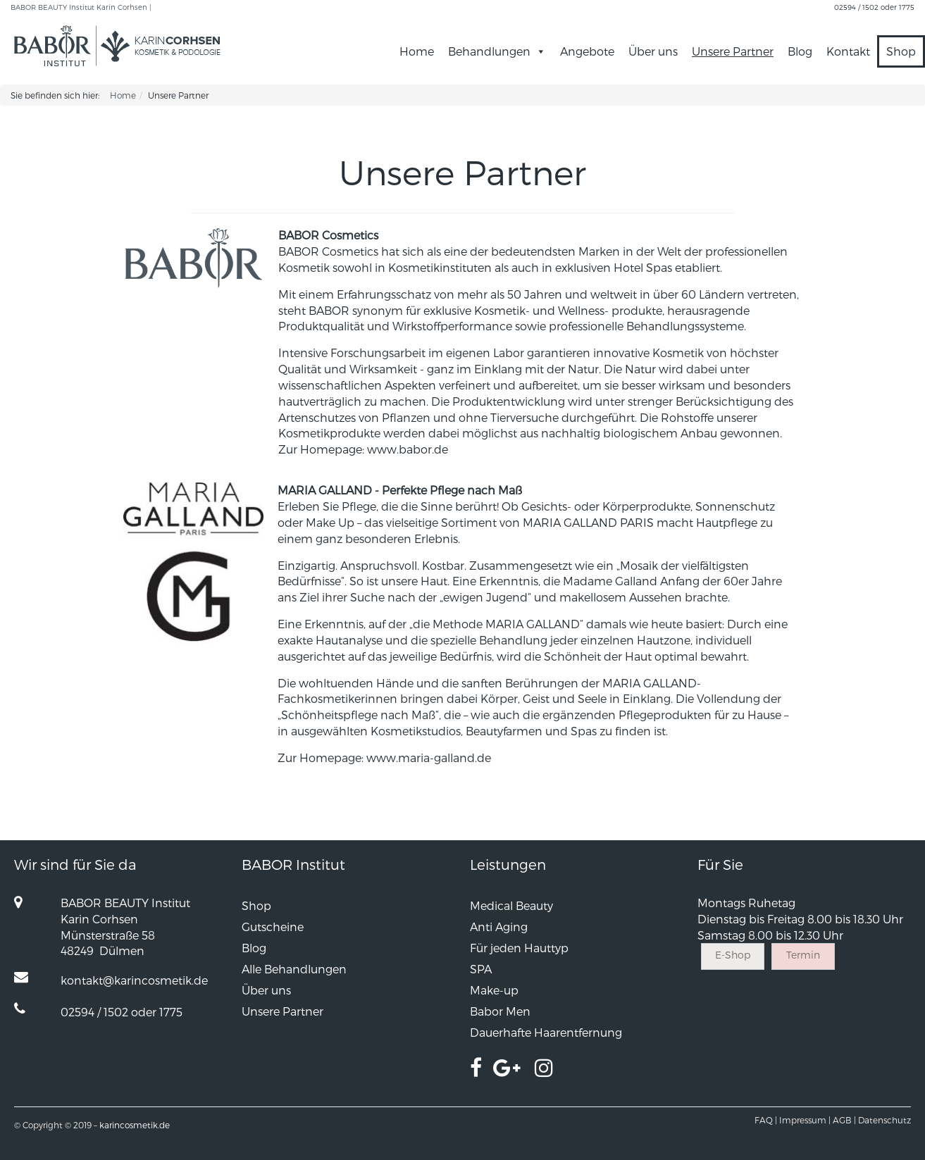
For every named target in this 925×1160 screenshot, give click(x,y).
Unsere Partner (733, 51)
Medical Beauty (511, 905)
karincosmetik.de (134, 1125)
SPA (481, 968)
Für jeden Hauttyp (519, 947)
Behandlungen (497, 51)
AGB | (844, 1120)
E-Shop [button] (732, 955)
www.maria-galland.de (428, 757)
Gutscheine (273, 926)
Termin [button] (803, 955)
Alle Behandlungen (294, 968)
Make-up (494, 990)
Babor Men (500, 1011)
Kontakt (848, 51)
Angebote (587, 51)
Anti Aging (499, 926)
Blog (800, 51)
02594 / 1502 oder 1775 (874, 7)
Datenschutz (884, 1120)
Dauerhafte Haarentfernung (546, 1032)
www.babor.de (407, 449)
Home (416, 51)
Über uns (653, 51)
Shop (901, 51)
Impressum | (805, 1120)
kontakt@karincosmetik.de (134, 980)
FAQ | (766, 1120)
